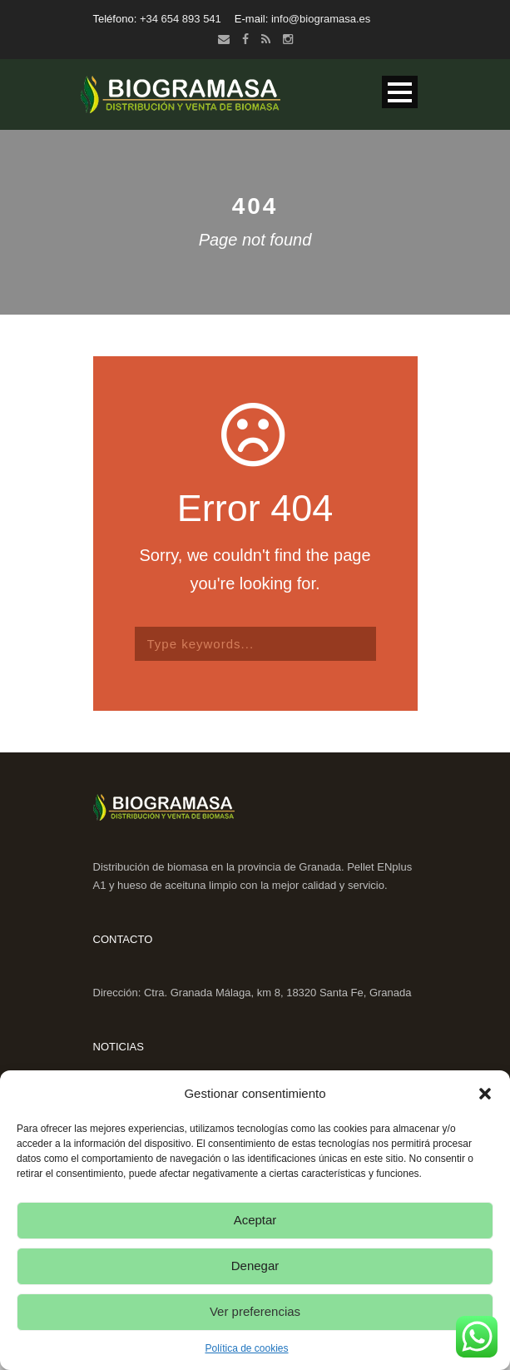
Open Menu (400, 92)
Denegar (255, 1265)
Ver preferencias (255, 1311)
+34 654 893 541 (180, 18)
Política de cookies (246, 1348)
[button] (485, 1093)
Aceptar (255, 1220)
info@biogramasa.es (320, 18)
